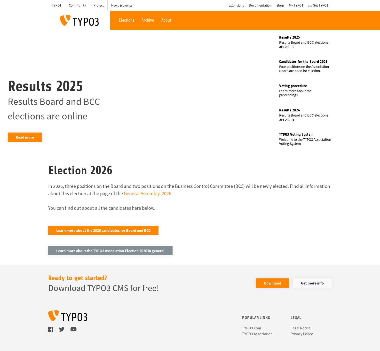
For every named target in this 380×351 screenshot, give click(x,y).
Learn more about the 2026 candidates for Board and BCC (103, 230)
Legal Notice (300, 328)
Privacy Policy (302, 333)
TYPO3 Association (257, 333)
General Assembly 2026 (147, 193)
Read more (25, 137)
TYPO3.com (251, 328)
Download (272, 283)
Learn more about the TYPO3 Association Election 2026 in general (110, 250)
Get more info (312, 283)
